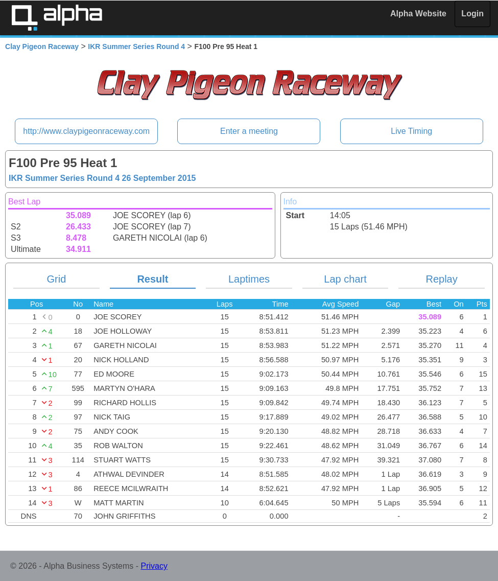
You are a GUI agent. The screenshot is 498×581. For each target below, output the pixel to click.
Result (152, 279)
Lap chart (345, 279)
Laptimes (249, 279)
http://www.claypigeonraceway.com (86, 131)
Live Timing (411, 131)
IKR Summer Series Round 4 (136, 46)
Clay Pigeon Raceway (42, 46)
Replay (441, 279)
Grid (56, 279)
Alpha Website (418, 13)
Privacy (154, 566)
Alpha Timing (57, 18)
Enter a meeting (249, 131)
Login (472, 13)
